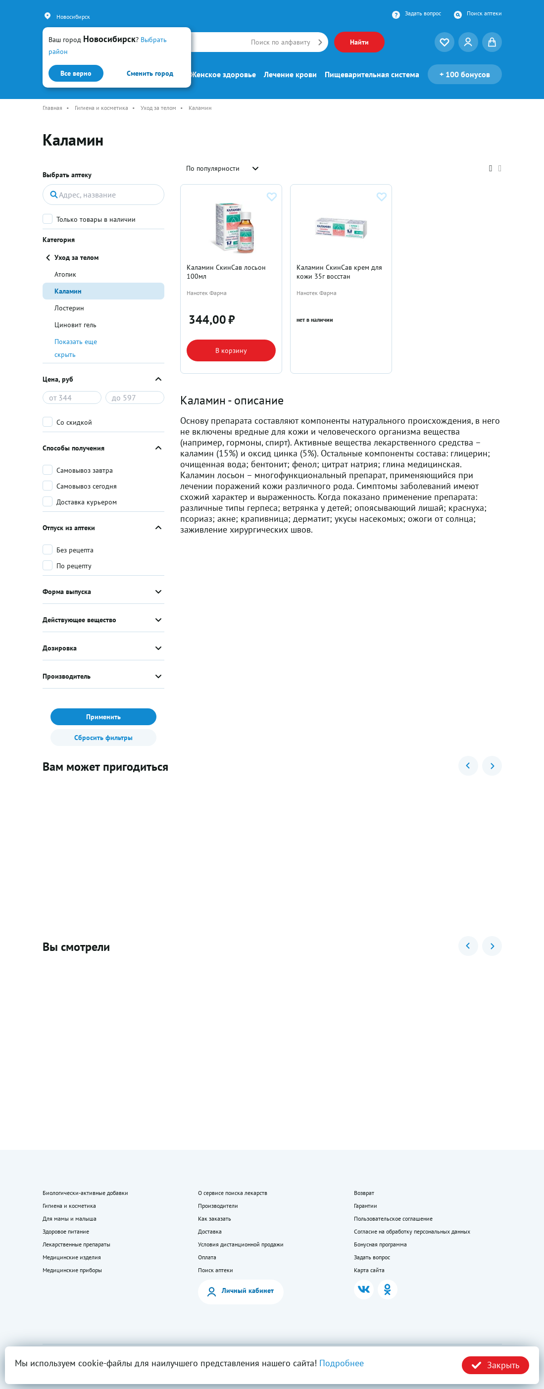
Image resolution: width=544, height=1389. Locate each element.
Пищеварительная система (372, 74)
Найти (359, 42)
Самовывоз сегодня (86, 486)
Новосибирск (73, 16)
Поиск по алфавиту (280, 42)
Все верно (76, 73)
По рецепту (74, 565)
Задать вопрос (423, 13)
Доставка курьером (86, 501)
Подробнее (341, 1363)
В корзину (231, 350)
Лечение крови (290, 74)
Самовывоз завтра (84, 470)
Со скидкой (74, 422)
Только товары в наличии (96, 219)
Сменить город (150, 73)
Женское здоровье (223, 74)
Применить (103, 716)
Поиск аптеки (484, 13)
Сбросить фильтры (103, 737)
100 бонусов (465, 74)
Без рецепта (75, 550)
